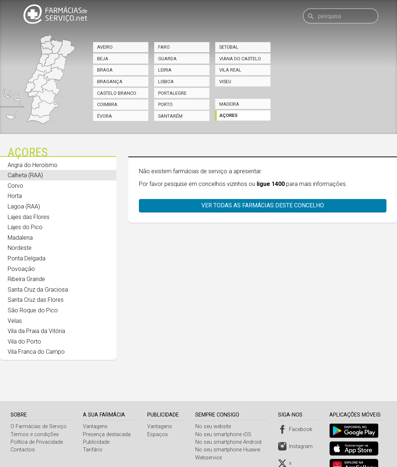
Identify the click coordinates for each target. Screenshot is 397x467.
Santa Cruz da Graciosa (38, 289)
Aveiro (105, 47)
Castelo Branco (116, 93)
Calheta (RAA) (25, 175)
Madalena (20, 237)
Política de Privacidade (37, 424)
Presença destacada (107, 416)
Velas (15, 320)
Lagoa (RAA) (24, 206)
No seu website (215, 408)
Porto (165, 104)
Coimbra (107, 104)
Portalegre (172, 93)
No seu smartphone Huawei (229, 432)
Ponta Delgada (26, 258)
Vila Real (230, 70)
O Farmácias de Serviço (39, 408)
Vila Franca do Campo (36, 351)
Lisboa (166, 81)
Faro (164, 47)
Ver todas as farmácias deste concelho (259, 205)
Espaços (158, 416)
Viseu (225, 81)
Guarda (167, 58)
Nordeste (20, 247)
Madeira (229, 104)
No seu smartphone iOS (225, 416)
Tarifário (93, 432)
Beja (102, 58)
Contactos (23, 432)
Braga (105, 70)
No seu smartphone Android (230, 424)
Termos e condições (35, 416)
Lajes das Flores (28, 217)
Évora (104, 116)
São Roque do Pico (33, 310)
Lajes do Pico (25, 227)
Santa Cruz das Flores (36, 299)
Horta (15, 195)
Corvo (15, 185)
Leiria (165, 70)
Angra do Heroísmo (32, 165)
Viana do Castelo (240, 58)
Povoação (21, 268)
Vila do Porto (24, 341)
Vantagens (96, 408)
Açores (228, 115)
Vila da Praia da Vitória (36, 331)
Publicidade (97, 424)
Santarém (170, 116)
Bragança (110, 81)
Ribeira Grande (26, 279)
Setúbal (228, 47)
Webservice (210, 439)
